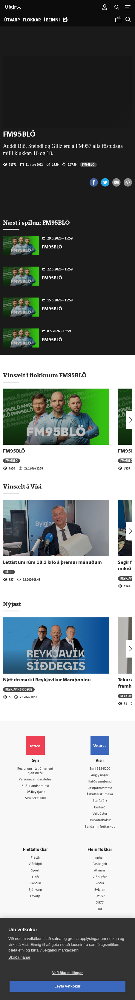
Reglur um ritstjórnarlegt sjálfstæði (35, 771)
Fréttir (35, 858)
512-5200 (103, 769)
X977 (100, 902)
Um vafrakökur (100, 820)
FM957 (100, 896)
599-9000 (39, 798)
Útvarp (35, 896)
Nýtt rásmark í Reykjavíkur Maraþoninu (47, 680)
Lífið (35, 877)
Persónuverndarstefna (35, 779)
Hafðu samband (100, 781)
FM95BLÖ (88, 164)
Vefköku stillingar (67, 973)
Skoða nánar (19, 957)
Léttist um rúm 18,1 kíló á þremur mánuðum (52, 562)
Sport (35, 870)
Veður (100, 883)
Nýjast (12, 604)
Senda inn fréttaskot (100, 827)
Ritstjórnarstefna (100, 788)
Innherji (99, 858)
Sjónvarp (35, 890)
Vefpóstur (100, 814)
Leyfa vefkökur (67, 986)
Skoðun (35, 883)
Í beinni (52, 20)
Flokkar (32, 20)
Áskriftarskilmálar (100, 794)
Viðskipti (35, 864)
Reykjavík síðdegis (18, 689)
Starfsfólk (100, 801)
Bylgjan (99, 890)
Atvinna (99, 870)
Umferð (99, 807)
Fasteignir (100, 864)
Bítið (9, 571)
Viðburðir (100, 877)
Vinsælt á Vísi (22, 486)
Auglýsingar (99, 775)
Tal (100, 909)
